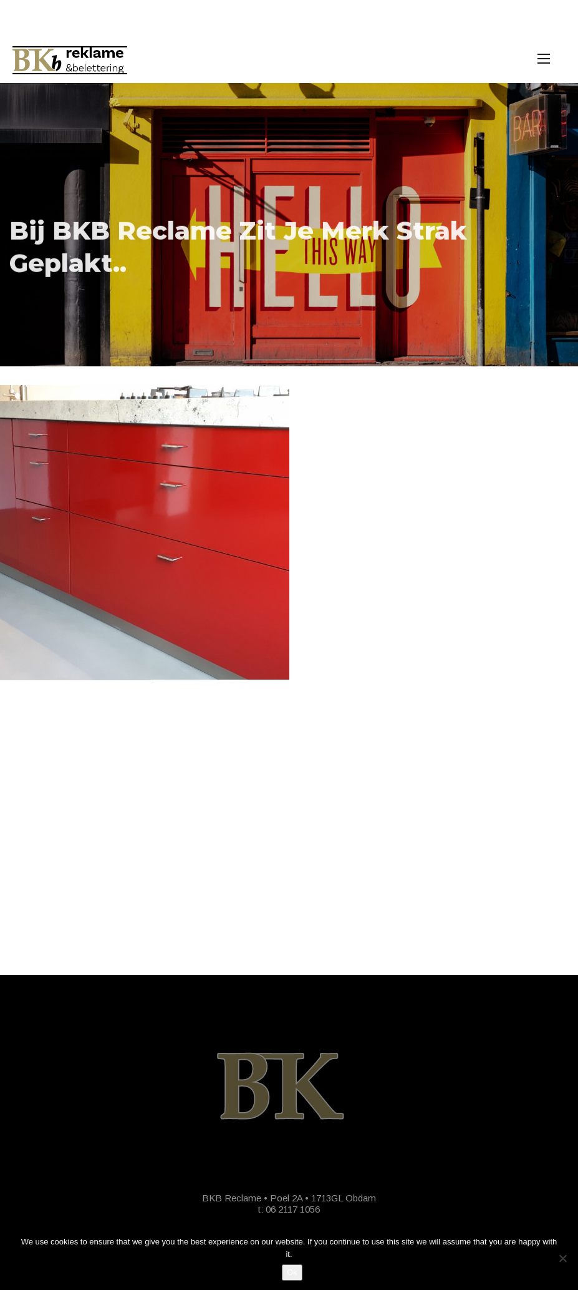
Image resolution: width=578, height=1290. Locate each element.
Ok (292, 1272)
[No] (562, 1258)
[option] (289, 224)
